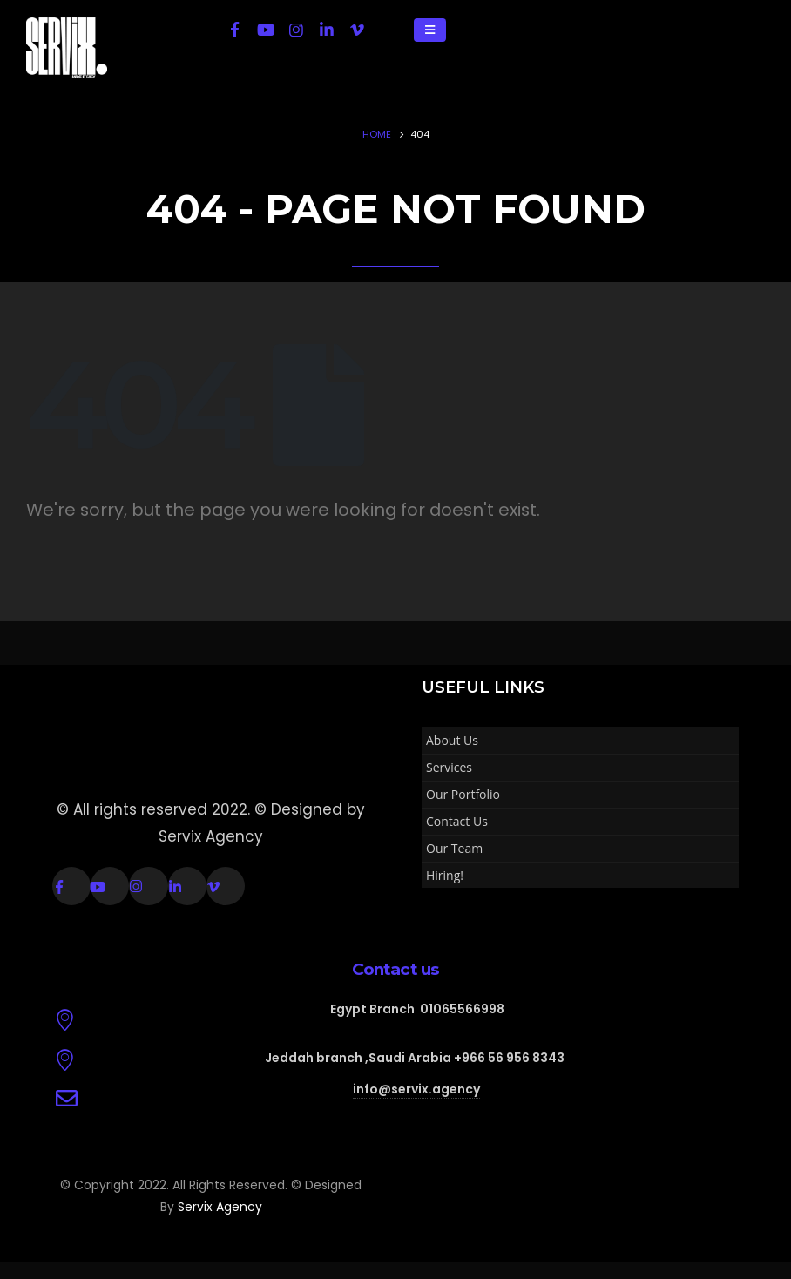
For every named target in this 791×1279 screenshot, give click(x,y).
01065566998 (462, 1009)
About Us (452, 740)
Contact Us (457, 821)
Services (449, 767)
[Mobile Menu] (430, 30)
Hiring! (444, 875)
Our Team (454, 848)
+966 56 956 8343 (509, 1057)
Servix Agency (220, 1206)
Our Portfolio (463, 794)
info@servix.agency (416, 1089)
